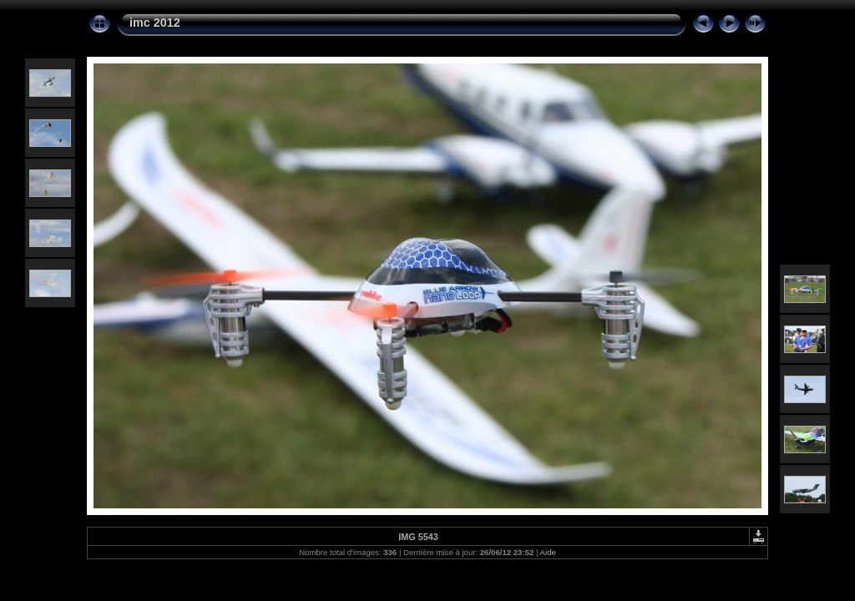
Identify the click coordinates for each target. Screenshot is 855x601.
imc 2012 (154, 22)
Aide (548, 552)
